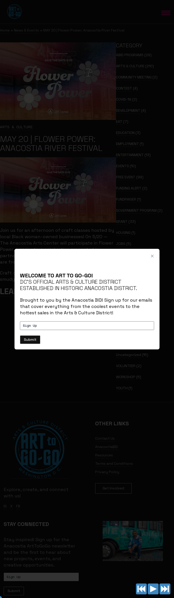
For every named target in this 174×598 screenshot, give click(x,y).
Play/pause (153, 588)
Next (165, 588)
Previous (141, 588)
